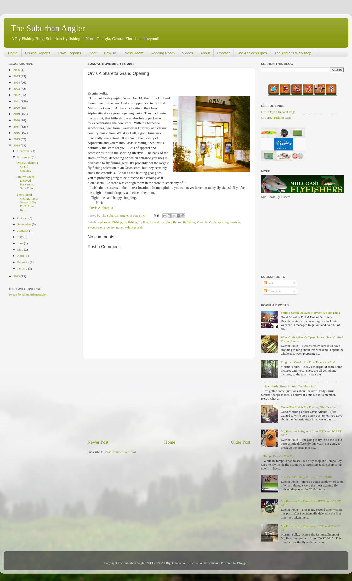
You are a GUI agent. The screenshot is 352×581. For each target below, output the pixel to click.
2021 (17, 101)
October (22, 218)
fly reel (154, 222)
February (23, 262)
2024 (17, 82)
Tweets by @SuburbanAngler (27, 294)
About (205, 53)
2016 (17, 132)
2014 (17, 145)
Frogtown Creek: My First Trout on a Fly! (308, 362)
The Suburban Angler (48, 28)
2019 (17, 114)
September (24, 224)
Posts (269, 283)
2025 (17, 76)
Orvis (212, 222)
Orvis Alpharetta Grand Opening (27, 166)
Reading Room (163, 53)
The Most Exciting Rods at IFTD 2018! (306, 477)
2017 (17, 126)
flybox (177, 222)
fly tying (165, 222)
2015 (17, 139)
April (21, 255)
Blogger (242, 563)
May (20, 249)
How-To (110, 53)
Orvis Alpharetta (101, 208)
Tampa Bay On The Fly (278, 456)
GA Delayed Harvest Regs (278, 112)
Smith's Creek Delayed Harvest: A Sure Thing (26, 182)
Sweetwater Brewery (101, 227)
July (20, 237)
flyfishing (189, 222)
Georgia (202, 222)
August (22, 230)
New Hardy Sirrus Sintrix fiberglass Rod (289, 386)
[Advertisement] (168, 399)
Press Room (133, 53)
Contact (223, 53)
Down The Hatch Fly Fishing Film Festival (308, 407)
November (24, 157)
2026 (17, 70)
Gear (93, 53)
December (24, 151)
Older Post (240, 442)
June (20, 243)
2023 (17, 88)
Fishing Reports (37, 53)
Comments (273, 291)
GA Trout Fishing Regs (276, 117)
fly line (143, 222)
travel (120, 227)
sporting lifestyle (229, 222)
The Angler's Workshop (292, 53)
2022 (17, 95)
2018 (17, 120)
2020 (17, 107)
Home (13, 53)
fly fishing (130, 222)
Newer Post (97, 442)
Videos (187, 53)
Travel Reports (69, 53)
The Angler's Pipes (252, 53)
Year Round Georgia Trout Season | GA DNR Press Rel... (27, 202)
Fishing (117, 222)
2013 (17, 276)
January (22, 268)
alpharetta (104, 222)
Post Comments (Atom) (120, 452)
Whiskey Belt (134, 227)
